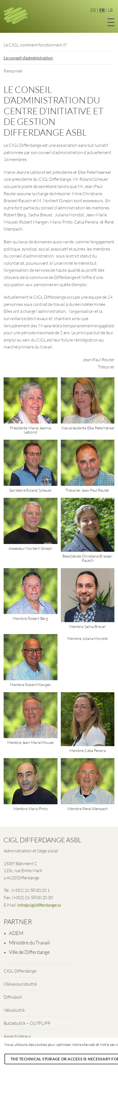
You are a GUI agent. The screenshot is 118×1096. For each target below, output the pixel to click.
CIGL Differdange (20, 971)
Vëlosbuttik (14, 1010)
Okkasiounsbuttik (20, 984)
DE (93, 10)
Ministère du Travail (29, 942)
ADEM (16, 933)
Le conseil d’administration (28, 57)
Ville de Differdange (29, 952)
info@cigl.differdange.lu (39, 904)
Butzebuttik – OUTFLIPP (27, 1023)
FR (102, 10)
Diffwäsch (13, 997)
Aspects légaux (17, 1036)
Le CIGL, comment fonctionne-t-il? (35, 45)
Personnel (13, 71)
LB (110, 10)
